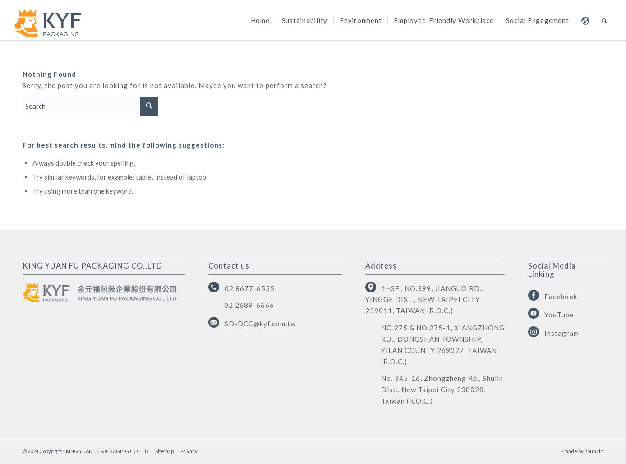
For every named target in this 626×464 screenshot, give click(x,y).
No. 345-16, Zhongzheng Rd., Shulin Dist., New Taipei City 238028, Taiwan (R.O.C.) (442, 389)
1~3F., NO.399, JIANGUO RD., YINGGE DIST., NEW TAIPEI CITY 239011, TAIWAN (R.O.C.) (424, 299)
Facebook (560, 296)
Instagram (561, 333)
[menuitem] (260, 20)
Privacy (189, 451)
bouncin (594, 451)
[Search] (604, 20)
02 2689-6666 (249, 305)
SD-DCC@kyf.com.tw (260, 324)
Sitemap (164, 451)
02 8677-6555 (250, 288)
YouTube (559, 315)
